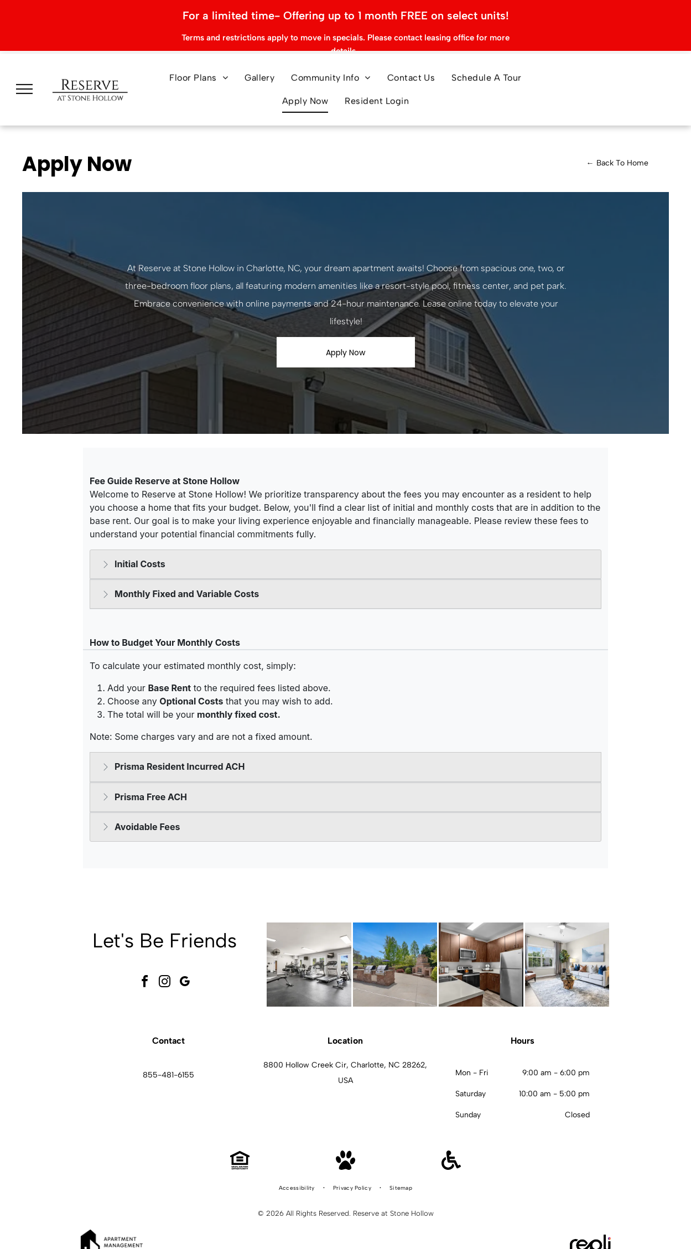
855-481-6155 (168, 1056)
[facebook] (144, 965)
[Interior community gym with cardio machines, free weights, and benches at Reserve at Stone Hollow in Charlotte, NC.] (309, 946)
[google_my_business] (184, 965)
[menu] (24, 66)
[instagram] (164, 965)
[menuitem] (198, 55)
